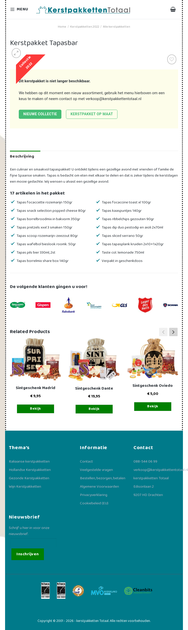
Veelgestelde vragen (96, 470)
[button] (173, 331)
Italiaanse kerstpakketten (29, 462)
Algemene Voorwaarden (99, 487)
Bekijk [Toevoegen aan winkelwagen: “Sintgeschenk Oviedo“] (152, 406)
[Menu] (20, 9)
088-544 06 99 (145, 462)
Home (62, 26)
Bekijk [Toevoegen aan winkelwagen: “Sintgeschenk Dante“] (94, 409)
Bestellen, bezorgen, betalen (102, 478)
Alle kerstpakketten (116, 26)
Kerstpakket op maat (92, 114)
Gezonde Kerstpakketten (29, 478)
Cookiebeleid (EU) (94, 503)
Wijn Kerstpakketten (25, 487)
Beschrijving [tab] (22, 156)
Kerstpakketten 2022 (84, 26)
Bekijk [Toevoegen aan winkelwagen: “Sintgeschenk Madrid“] (35, 408)
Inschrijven (27, 554)
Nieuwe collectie (40, 114)
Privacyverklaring (93, 495)
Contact (86, 462)
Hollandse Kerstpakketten (30, 470)
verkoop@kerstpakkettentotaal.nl (114, 99)
